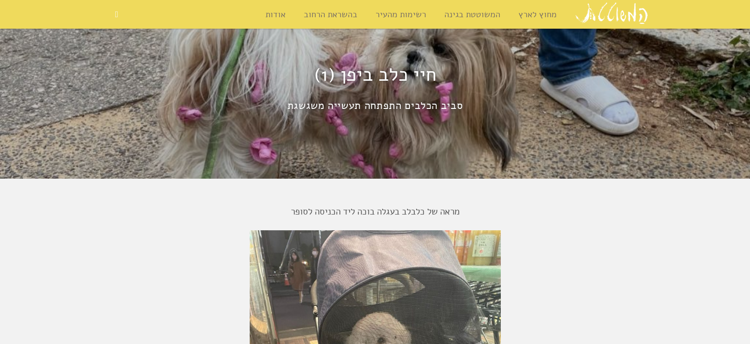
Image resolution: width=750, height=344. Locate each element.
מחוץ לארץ (537, 14)
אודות (275, 14)
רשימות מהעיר (400, 14)
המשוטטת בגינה (472, 14)
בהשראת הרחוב (330, 14)
